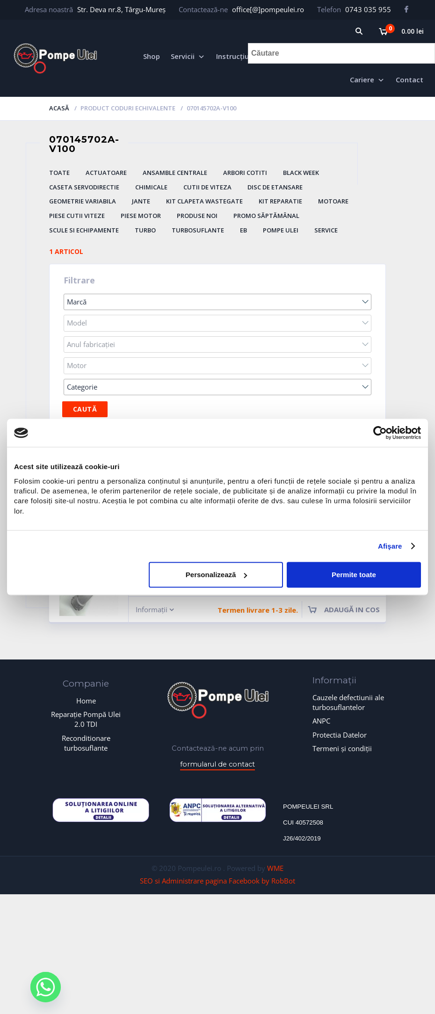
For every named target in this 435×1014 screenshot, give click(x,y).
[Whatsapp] (45, 987)
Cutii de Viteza (207, 187)
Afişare (390, 546)
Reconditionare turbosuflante (86, 743)
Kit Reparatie (280, 201)
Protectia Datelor (339, 734)
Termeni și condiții (342, 748)
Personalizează (216, 575)
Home (86, 700)
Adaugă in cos (352, 609)
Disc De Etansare (275, 187)
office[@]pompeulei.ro (268, 9)
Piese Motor (141, 215)
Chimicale (151, 187)
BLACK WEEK (301, 172)
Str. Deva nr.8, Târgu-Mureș (121, 9)
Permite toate (354, 575)
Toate (59, 172)
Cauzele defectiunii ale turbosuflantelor (348, 702)
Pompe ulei (280, 230)
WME (275, 868)
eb (243, 230)
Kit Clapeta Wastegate (204, 201)
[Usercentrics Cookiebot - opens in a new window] (380, 433)
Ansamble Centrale (175, 172)
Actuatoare (106, 172)
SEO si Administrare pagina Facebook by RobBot (217, 880)
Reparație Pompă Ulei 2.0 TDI (86, 719)
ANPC (321, 720)
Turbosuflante (198, 230)
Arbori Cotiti (245, 172)
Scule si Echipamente (84, 230)
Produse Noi (197, 215)
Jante (141, 201)
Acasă (59, 108)
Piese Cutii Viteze (77, 215)
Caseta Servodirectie (84, 187)
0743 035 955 (368, 9)
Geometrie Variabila (82, 201)
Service (326, 230)
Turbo (145, 230)
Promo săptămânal (266, 215)
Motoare (333, 201)
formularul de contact (217, 764)
